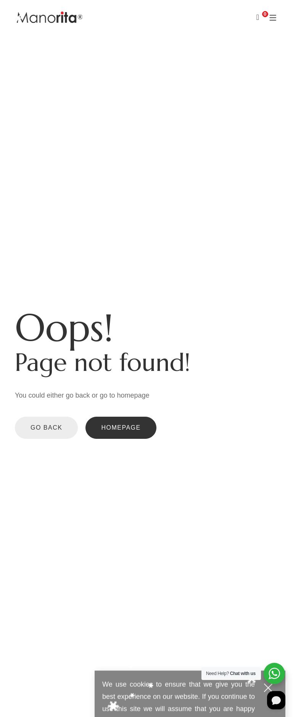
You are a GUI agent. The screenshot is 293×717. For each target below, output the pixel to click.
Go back (46, 427)
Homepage (120, 427)
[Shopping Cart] (257, 17)
